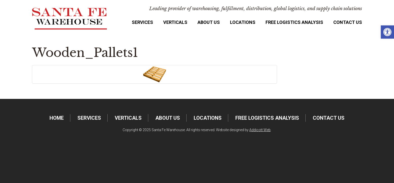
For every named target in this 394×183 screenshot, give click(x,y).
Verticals (175, 22)
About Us (209, 22)
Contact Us (347, 22)
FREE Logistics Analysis (294, 22)
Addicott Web (260, 130)
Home (57, 118)
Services (142, 22)
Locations (242, 22)
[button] (387, 32)
